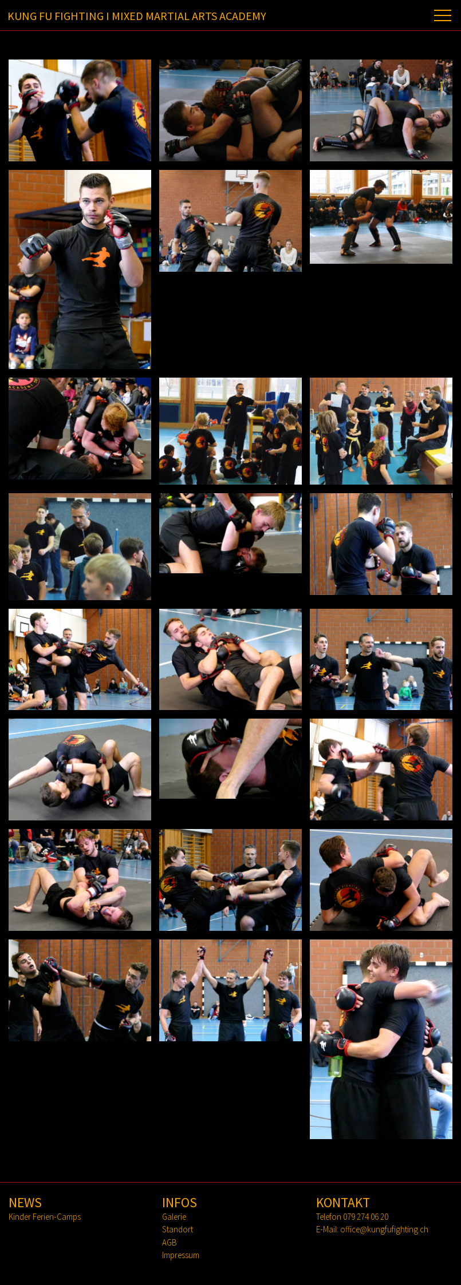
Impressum (180, 1255)
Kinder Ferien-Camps (45, 1216)
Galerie (174, 1216)
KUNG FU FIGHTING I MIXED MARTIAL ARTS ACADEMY (136, 16)
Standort (177, 1229)
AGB (169, 1242)
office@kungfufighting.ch (384, 1229)
